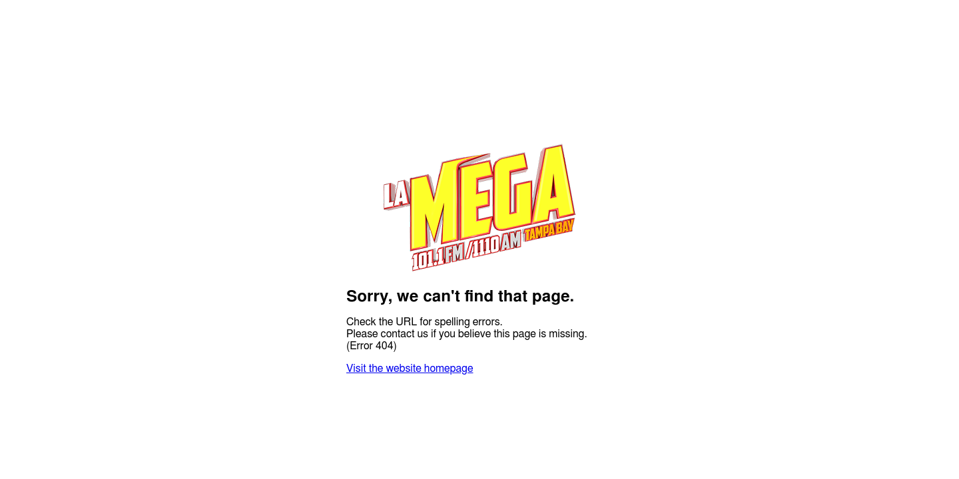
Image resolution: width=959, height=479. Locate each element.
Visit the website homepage (409, 368)
